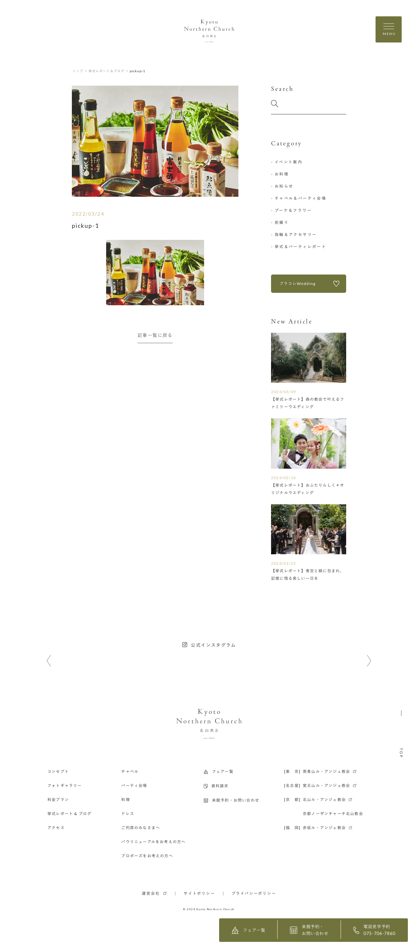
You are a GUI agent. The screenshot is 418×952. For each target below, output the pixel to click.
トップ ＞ (80, 71)
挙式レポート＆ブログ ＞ (108, 71)
